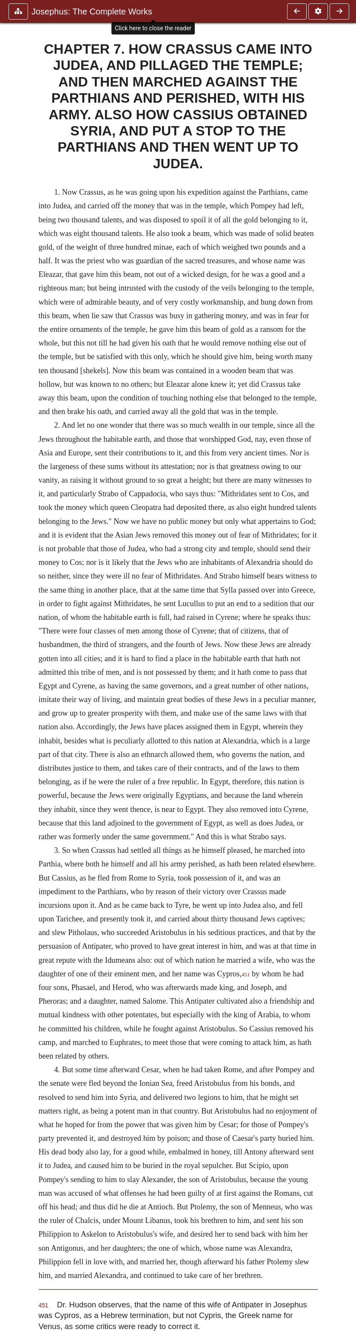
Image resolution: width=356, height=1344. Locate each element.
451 (246, 975)
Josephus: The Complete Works (91, 11)
